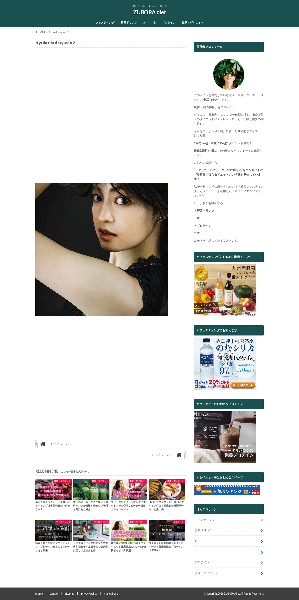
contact (54, 593)
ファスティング (105, 22)
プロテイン (168, 22)
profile (39, 593)
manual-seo (111, 593)
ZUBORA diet (149, 12)
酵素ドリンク (129, 22)
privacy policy (89, 593)
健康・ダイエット (192, 22)
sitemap (69, 593)
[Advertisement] (111, 117)
